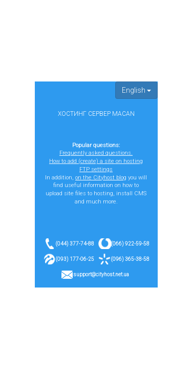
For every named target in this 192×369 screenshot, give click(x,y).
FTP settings (96, 169)
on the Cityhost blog (100, 177)
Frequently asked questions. (96, 153)
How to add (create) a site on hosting (96, 161)
